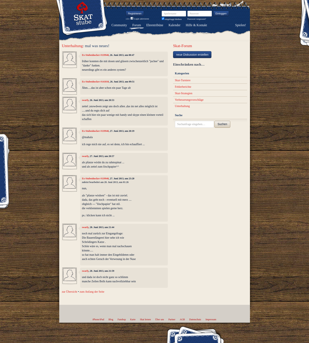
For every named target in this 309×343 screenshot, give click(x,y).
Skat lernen (145, 319)
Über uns (159, 319)
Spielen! (240, 25)
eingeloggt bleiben (172, 19)
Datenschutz (195, 319)
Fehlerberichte (183, 86)
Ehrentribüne (154, 25)
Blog (111, 319)
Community (119, 25)
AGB (182, 319)
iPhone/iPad (98, 319)
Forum (136, 25)
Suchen (222, 124)
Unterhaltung (72, 46)
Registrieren (134, 13)
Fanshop (122, 319)
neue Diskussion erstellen (192, 54)
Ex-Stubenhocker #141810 (95, 81)
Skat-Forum (182, 46)
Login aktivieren (140, 19)
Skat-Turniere (183, 80)
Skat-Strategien (183, 93)
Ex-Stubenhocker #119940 (95, 55)
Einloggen (221, 13)
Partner (171, 319)
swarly (85, 100)
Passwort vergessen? (196, 19)
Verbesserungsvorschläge (189, 99)
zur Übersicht (69, 291)
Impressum (211, 319)
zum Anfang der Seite (92, 291)
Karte (133, 319)
